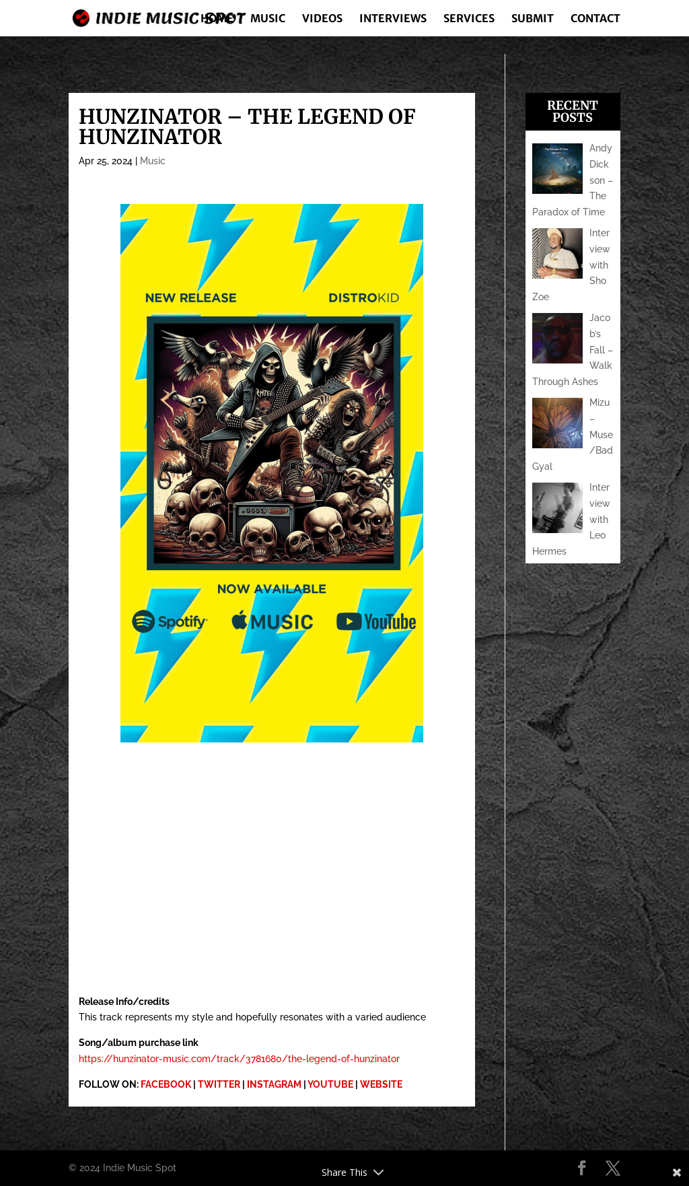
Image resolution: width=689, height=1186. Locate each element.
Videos (322, 19)
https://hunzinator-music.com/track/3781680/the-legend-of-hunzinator (239, 1058)
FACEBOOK (166, 1084)
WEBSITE (381, 1084)
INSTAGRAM (274, 1084)
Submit (532, 19)
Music (267, 19)
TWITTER (219, 1084)
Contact (595, 19)
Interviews (393, 19)
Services (469, 19)
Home (217, 19)
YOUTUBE (330, 1084)
